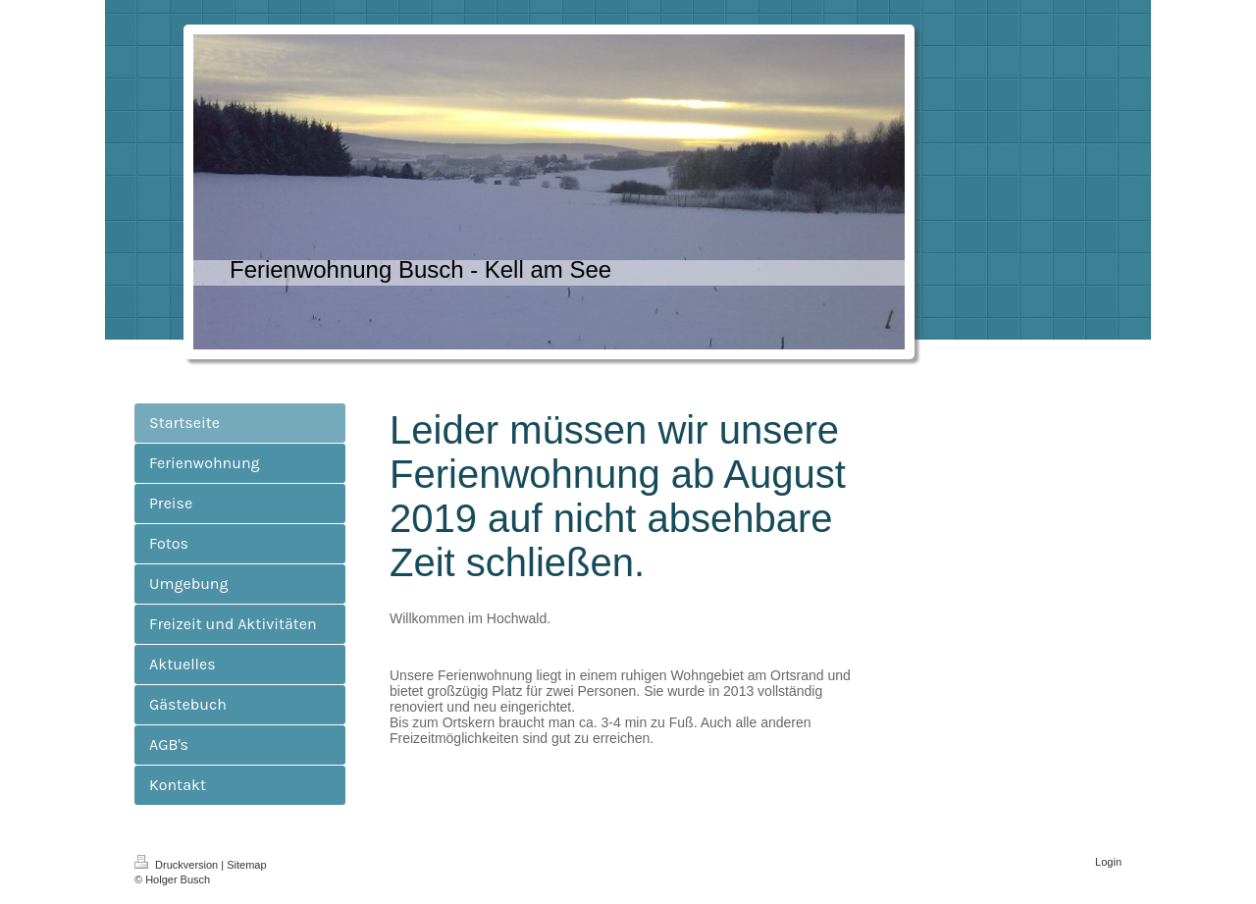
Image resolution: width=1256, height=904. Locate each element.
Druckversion (177, 865)
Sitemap (246, 865)
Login (1108, 862)
